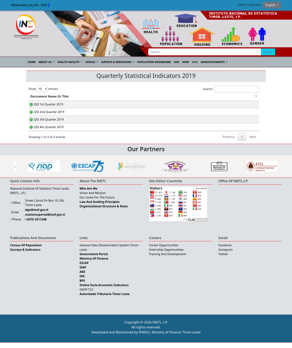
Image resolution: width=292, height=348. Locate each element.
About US (45, 62)
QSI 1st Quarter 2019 (45, 104)
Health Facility (68, 62)
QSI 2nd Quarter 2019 (45, 113)
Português (209, 105)
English (270, 5)
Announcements (213, 62)
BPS (82, 286)
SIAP (83, 272)
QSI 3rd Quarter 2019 (45, 122)
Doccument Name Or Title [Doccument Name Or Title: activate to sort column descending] (49, 96)
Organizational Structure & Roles (104, 211)
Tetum (183, 105)
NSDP (185, 62)
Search (268, 52)
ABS (82, 277)
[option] (36, 171)
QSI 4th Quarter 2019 (45, 131)
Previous (229, 142)
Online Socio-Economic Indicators (104, 290)
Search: (231, 89)
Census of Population (26, 250)
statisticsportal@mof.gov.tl (45, 220)
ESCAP (84, 268)
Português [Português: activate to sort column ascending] (209, 96)
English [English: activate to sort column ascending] (240, 96)
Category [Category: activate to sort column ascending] (104, 96)
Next (252, 142)
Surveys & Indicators (116, 62)
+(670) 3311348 (36, 224)
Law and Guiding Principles (100, 207)
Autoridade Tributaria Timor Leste (105, 299)
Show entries (43, 89)
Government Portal (94, 259)
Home (32, 62)
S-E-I (195, 62)
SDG (176, 62)
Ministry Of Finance (94, 264)
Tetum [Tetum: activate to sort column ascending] (182, 96)
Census (90, 62)
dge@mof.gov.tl (36, 215)
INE (82, 281)
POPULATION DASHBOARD (154, 62)
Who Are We (88, 194)
